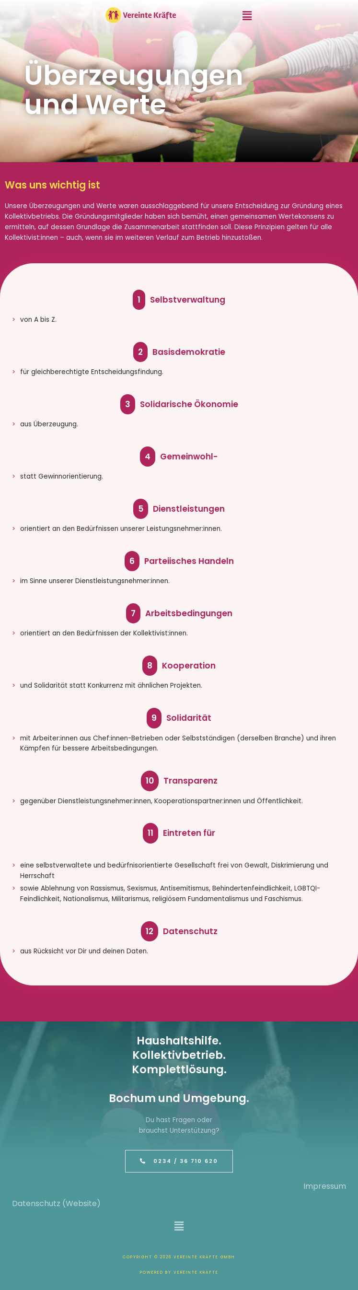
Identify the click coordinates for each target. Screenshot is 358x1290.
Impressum (324, 1186)
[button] (247, 16)
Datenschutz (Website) (56, 1203)
